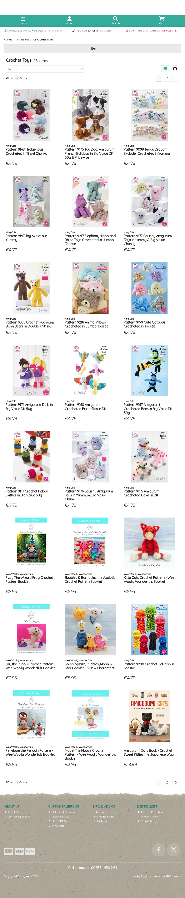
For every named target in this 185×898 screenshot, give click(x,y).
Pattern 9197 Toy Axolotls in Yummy (26, 238)
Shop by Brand (104, 816)
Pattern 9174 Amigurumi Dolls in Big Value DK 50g (29, 407)
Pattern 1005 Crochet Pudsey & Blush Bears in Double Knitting (30, 324)
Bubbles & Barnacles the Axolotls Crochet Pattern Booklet (90, 580)
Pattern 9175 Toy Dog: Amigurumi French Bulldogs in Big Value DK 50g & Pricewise (90, 153)
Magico (145, 876)
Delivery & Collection (63, 812)
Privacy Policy (148, 816)
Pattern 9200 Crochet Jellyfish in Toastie (149, 666)
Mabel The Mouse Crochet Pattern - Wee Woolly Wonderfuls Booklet (90, 754)
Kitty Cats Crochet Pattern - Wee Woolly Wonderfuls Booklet (149, 580)
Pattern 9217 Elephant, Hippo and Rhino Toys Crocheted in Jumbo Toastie (90, 240)
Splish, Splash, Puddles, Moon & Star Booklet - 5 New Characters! (90, 666)
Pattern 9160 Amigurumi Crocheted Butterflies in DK (85, 407)
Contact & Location (18, 816)
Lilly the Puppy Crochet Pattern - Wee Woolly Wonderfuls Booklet (30, 666)
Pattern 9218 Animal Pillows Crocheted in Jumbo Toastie (86, 324)
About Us (12, 812)
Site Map (100, 821)
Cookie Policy (147, 821)
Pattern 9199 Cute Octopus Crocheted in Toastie (144, 324)
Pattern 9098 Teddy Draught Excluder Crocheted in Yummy (147, 151)
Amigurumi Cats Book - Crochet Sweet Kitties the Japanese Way (149, 752)
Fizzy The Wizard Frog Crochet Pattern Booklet (29, 580)
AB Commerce (173, 876)
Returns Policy (59, 816)
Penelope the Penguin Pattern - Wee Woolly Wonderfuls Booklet (30, 752)
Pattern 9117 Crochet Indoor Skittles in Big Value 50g (27, 493)
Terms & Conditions (151, 812)
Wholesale (56, 825)
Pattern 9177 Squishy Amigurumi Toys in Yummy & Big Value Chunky (148, 240)
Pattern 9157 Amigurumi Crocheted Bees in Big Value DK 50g (148, 409)
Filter (92, 48)
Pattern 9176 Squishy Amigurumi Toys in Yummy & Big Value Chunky (89, 495)
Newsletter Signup (106, 812)
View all (23, 77)
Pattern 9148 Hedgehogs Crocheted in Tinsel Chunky (26, 151)
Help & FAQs (58, 821)
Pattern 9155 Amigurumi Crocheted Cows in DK (142, 493)
